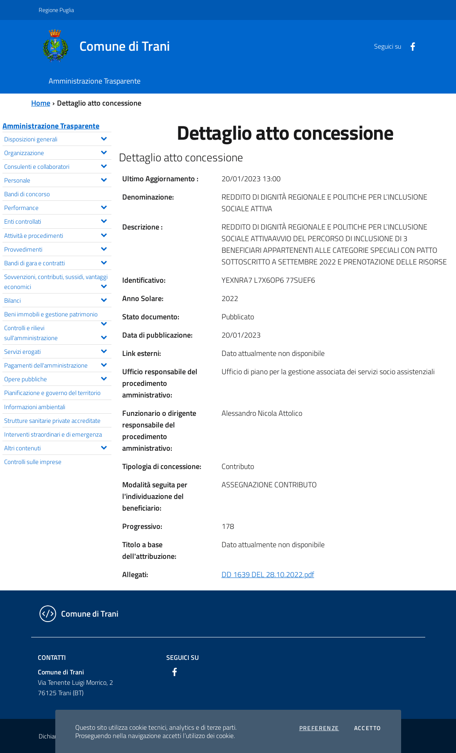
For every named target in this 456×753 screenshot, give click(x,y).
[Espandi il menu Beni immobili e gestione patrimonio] (103, 323)
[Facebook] (409, 46)
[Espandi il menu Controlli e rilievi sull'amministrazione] (103, 336)
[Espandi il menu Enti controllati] (103, 220)
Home (40, 103)
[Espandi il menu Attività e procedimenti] (103, 234)
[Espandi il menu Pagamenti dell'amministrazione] (103, 364)
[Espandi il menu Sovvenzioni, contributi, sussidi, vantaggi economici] (103, 285)
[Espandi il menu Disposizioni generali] (103, 138)
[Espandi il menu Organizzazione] (103, 151)
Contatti (52, 657)
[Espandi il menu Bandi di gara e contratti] (103, 262)
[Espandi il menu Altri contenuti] (103, 447)
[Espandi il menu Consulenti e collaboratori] (103, 165)
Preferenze (319, 728)
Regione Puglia (56, 9)
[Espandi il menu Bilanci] (103, 299)
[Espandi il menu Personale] (103, 179)
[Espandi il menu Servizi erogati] (103, 350)
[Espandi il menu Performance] (103, 206)
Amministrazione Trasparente (50, 125)
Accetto (367, 728)
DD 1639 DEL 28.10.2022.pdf (268, 574)
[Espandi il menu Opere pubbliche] (103, 378)
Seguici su (182, 657)
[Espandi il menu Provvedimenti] (103, 248)
